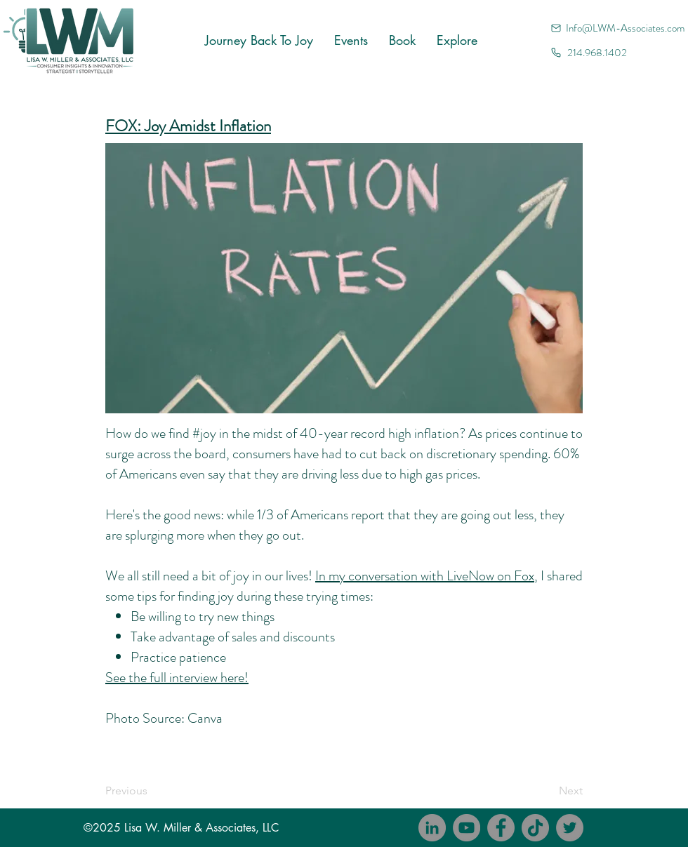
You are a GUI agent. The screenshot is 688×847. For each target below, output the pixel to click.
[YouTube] (466, 827)
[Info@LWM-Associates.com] (619, 27)
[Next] (547, 791)
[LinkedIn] (432, 827)
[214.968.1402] (619, 52)
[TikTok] (535, 827)
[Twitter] (569, 827)
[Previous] (151, 791)
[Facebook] (501, 827)
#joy (204, 433)
